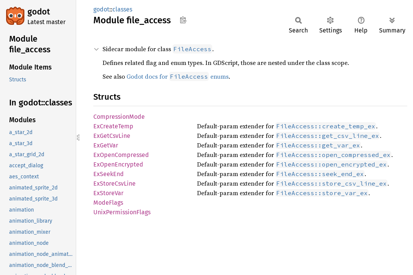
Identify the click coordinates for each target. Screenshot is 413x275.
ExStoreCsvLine (114, 183)
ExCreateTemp (113, 126)
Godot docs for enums (177, 76)
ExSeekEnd (108, 174)
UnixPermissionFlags (121, 212)
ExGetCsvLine (111, 135)
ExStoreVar (108, 193)
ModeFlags (108, 202)
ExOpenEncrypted (118, 164)
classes (122, 9)
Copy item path (183, 19)
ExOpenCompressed (121, 155)
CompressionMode (119, 116)
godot (38, 11)
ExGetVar (105, 145)
